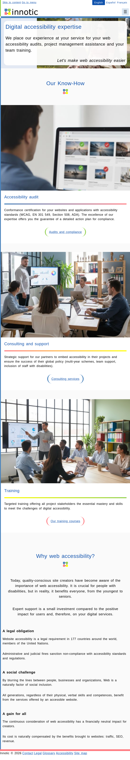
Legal (38, 753)
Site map (80, 753)
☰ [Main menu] (125, 12)
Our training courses (65, 521)
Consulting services (65, 379)
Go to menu (29, 2)
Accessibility (64, 753)
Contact (27, 753)
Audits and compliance (65, 232)
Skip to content (12, 2)
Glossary (49, 753)
